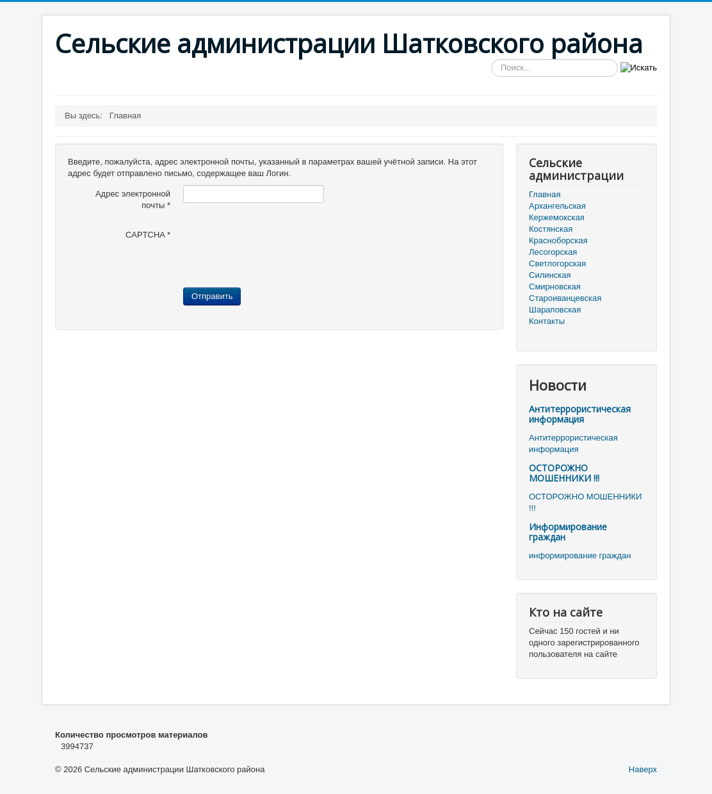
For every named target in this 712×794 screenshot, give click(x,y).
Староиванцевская (565, 298)
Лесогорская (553, 252)
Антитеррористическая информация (580, 414)
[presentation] (280, 251)
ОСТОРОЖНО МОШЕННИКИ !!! (564, 473)
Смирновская (555, 286)
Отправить (211, 296)
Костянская (550, 229)
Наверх (643, 769)
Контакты (547, 321)
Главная (544, 194)
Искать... (491, 59)
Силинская (549, 275)
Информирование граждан (568, 532)
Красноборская (558, 240)
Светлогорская (557, 263)
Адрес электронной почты (132, 199)
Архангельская (557, 206)
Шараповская (555, 309)
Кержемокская (557, 217)
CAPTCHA (147, 234)
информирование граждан (580, 555)
